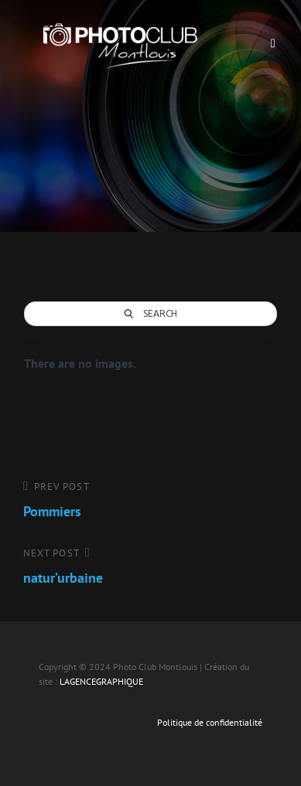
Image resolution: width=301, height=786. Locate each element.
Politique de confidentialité (209, 722)
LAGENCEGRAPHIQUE (101, 681)
